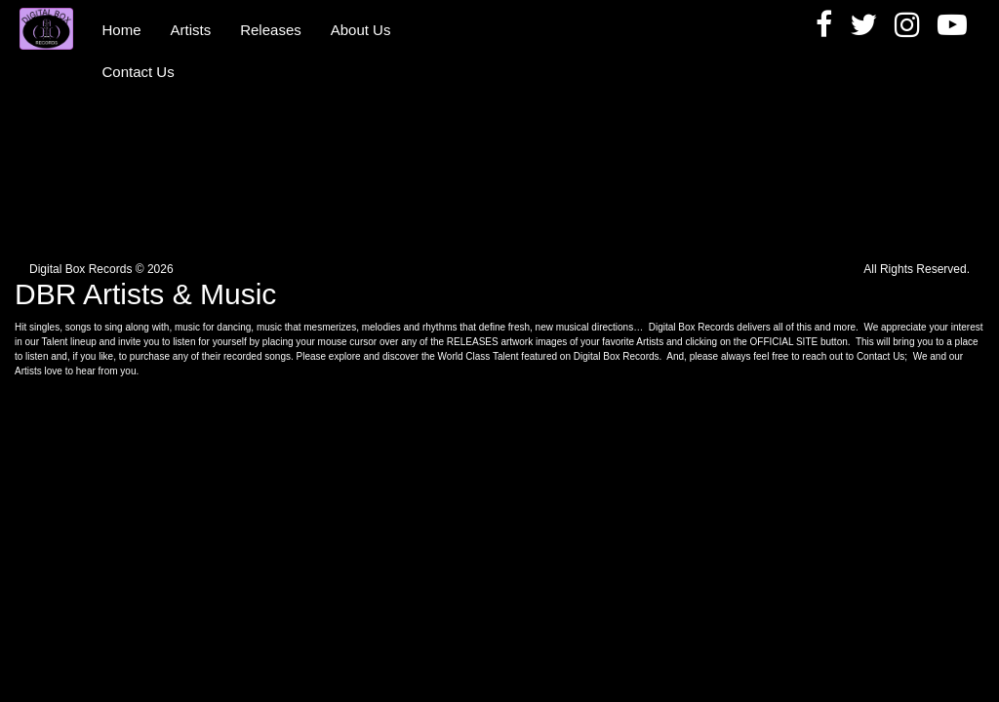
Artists (191, 29)
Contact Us (138, 71)
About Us (361, 29)
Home (121, 29)
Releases (270, 29)
